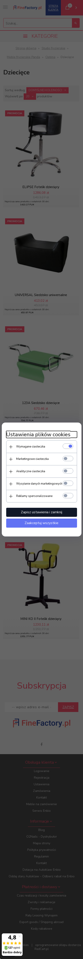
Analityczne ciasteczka (30, 471)
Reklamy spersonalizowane (34, 496)
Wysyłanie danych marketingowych (39, 484)
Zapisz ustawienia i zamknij (41, 512)
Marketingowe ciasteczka (32, 459)
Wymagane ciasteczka (30, 447)
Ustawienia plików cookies (38, 434)
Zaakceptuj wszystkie (41, 523)
